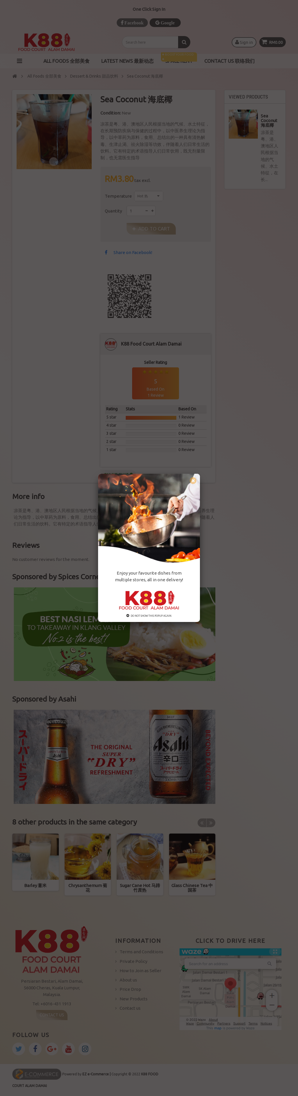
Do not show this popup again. (149, 615)
